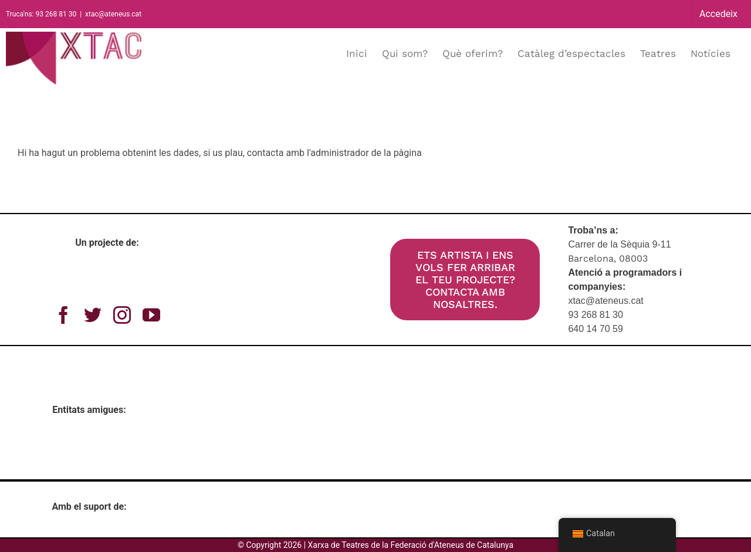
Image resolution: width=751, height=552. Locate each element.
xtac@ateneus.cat (113, 14)
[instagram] (122, 315)
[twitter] (93, 315)
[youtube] (151, 315)
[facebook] (63, 315)
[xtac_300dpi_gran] (286, 240)
